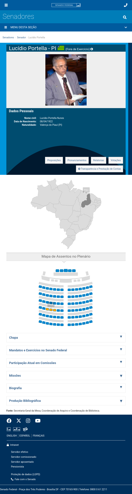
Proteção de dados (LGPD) (25, 474)
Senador (21, 37)
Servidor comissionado (23, 457)
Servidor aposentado (22, 461)
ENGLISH (12, 435)
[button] (66, 27)
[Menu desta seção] (5, 27)
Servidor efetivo (19, 452)
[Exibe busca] (124, 17)
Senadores (18, 16)
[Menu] (6, 5)
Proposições (54, 160)
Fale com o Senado (23, 479)
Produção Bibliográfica (25, 400)
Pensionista (17, 466)
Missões (15, 375)
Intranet (13, 445)
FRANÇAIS (39, 435)
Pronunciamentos (77, 160)
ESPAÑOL (24, 435)
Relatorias (98, 160)
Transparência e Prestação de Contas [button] (99, 168)
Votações (116, 160)
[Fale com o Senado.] (125, 5)
